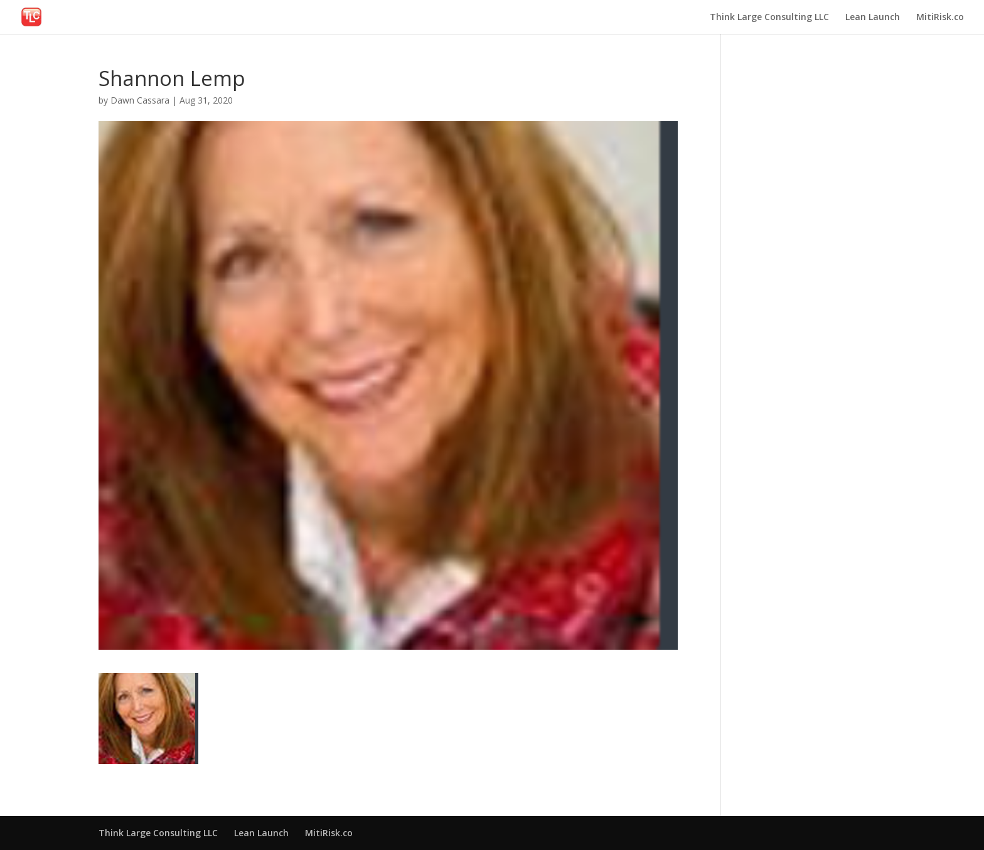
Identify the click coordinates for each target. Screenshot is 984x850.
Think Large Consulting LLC (769, 18)
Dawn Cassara (139, 100)
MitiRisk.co (940, 18)
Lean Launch (872, 18)
